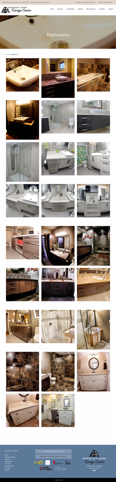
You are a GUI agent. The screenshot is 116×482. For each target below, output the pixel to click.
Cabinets (80, 9)
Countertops (70, 9)
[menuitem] (85, 2)
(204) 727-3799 (23, 2)
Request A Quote (10, 457)
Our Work (102, 9)
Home (52, 9)
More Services (91, 9)
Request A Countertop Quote (85, 2)
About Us (60, 9)
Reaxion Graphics (59, 480)
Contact (110, 9)
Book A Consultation (105, 2)
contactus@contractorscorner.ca (40, 2)
